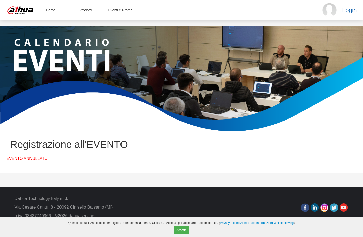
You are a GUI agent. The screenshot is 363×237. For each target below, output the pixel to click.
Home (50, 10)
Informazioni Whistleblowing (275, 223)
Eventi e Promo (120, 10)
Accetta (181, 230)
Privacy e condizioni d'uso (237, 223)
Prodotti (85, 10)
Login (349, 10)
